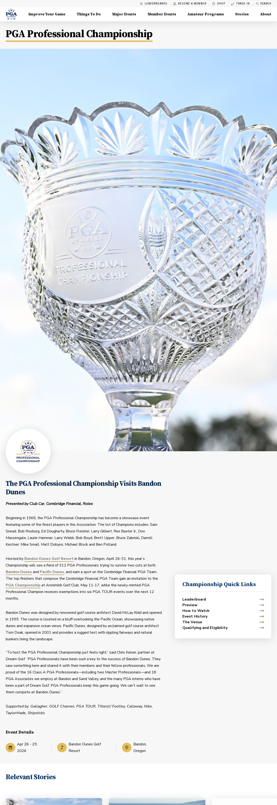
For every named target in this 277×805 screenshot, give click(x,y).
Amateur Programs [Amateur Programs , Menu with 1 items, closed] (205, 14)
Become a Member (190, 3)
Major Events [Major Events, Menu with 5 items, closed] (124, 14)
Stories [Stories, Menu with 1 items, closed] (242, 14)
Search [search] (263, 3)
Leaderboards (153, 3)
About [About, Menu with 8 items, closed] (265, 14)
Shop (218, 3)
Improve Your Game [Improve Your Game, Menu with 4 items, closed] (46, 14)
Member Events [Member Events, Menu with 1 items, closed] (162, 14)
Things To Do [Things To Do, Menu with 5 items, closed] (89, 14)
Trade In (240, 3)
